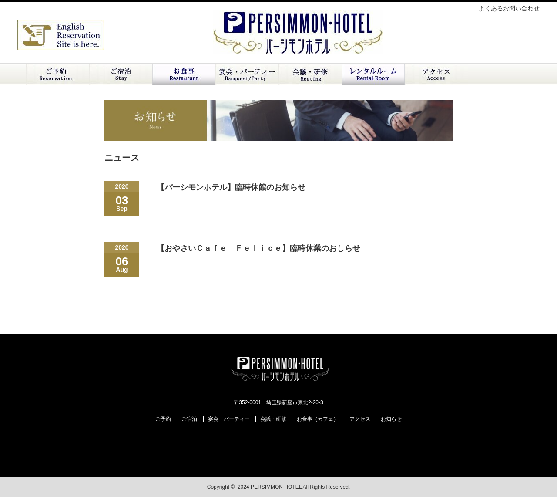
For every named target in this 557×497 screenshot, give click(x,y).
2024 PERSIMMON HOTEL (270, 487)
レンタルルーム (373, 74)
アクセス (436, 74)
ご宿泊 (120, 74)
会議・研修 (310, 74)
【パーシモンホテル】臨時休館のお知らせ (231, 187)
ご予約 (57, 74)
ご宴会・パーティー (246, 74)
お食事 (183, 74)
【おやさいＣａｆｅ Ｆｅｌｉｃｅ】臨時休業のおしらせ (258, 248)
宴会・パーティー (229, 419)
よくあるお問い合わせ (509, 8)
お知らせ (391, 419)
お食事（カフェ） (318, 419)
